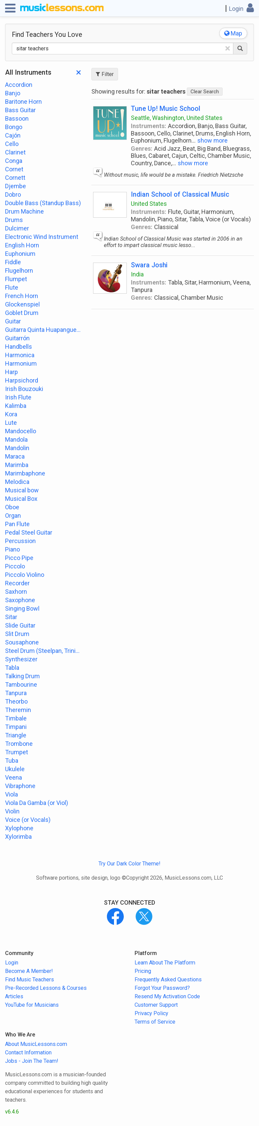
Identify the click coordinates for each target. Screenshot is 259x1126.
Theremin (18, 709)
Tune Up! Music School (165, 109)
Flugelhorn (19, 270)
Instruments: (148, 125)
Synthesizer (21, 659)
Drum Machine (24, 211)
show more (212, 140)
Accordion (18, 84)
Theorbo (16, 701)
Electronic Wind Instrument (41, 236)
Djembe (15, 186)
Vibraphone (20, 785)
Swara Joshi (149, 265)
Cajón (13, 135)
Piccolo (15, 566)
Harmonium (21, 363)
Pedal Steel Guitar (28, 532)
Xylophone (19, 828)
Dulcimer (17, 228)
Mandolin (17, 447)
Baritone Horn (23, 101)
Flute (11, 287)
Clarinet (15, 152)
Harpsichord (21, 380)
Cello (12, 143)
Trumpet (16, 752)
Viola (11, 794)
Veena (13, 777)
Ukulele (15, 769)
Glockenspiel (22, 304)
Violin (12, 811)
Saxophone (20, 600)
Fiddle (13, 262)
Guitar (13, 321)
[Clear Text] (227, 48)
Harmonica (19, 355)
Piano (12, 549)
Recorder (17, 583)
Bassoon (17, 118)
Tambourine (21, 684)
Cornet (14, 169)
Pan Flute (17, 524)
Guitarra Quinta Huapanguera (43, 329)
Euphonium (20, 253)
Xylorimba (18, 836)
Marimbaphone (25, 473)
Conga (13, 160)
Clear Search (205, 92)
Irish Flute (18, 397)
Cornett (15, 177)
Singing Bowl (22, 608)
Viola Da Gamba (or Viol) (36, 802)
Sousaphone (22, 642)
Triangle (15, 735)
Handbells (18, 346)
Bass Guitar (20, 110)
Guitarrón (17, 338)
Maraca (15, 456)
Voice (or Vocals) (28, 819)
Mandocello (20, 431)
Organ (13, 515)
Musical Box (21, 498)
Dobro (13, 194)
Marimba (16, 464)
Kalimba (15, 405)
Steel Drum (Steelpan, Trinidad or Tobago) (43, 650)
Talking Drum (22, 676)
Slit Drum (17, 633)
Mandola (16, 439)
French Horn (21, 295)
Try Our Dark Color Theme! (129, 863)
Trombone (19, 743)
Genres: (141, 148)
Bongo (13, 126)
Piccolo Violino (24, 574)
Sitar (11, 616)
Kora (11, 414)
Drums (14, 219)
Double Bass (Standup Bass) (43, 202)
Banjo (12, 93)
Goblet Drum (21, 312)
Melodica (17, 481)
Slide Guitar (20, 625)
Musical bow (22, 490)
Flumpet (16, 279)
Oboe (12, 507)
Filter (105, 74)
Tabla (12, 667)
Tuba (11, 760)
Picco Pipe (19, 557)
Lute (11, 422)
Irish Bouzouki (24, 388)
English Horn (22, 245)
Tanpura (16, 692)
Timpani (16, 726)
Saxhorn (16, 591)
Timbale (16, 718)
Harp (11, 371)
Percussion (20, 540)
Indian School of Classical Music (180, 194)
